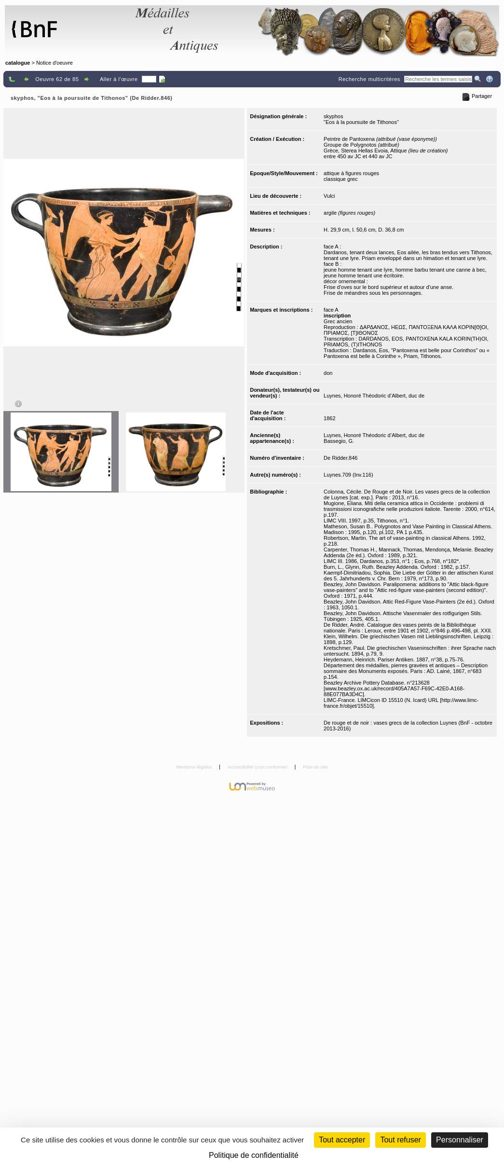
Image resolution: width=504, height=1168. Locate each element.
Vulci (329, 196)
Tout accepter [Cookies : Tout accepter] (342, 1140)
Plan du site (315, 767)
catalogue (17, 63)
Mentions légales (194, 767)
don (328, 373)
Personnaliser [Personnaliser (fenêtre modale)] (459, 1140)
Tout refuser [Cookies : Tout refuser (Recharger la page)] (400, 1140)
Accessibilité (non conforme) (258, 767)
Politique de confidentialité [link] (254, 1155)
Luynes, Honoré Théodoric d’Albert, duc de (374, 395)
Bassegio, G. (339, 441)
